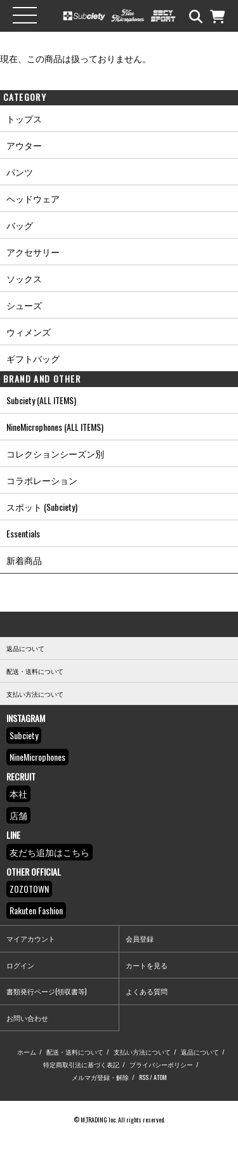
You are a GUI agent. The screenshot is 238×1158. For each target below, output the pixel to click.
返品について (200, 1051)
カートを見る (147, 965)
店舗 (18, 815)
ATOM (160, 1077)
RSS (144, 1077)
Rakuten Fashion (36, 910)
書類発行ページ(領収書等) (46, 991)
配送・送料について (74, 1051)
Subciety (24, 735)
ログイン (20, 965)
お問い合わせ (27, 1018)
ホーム (26, 1051)
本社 (18, 793)
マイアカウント (30, 938)
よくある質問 (147, 991)
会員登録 (140, 938)
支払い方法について (142, 1051)
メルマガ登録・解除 (100, 1077)
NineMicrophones (37, 756)
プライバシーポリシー (161, 1064)
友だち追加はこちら (49, 852)
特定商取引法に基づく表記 (81, 1064)
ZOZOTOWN (29, 888)
